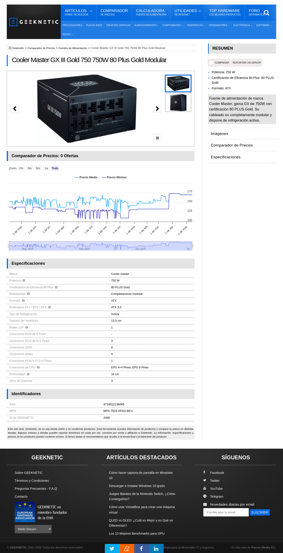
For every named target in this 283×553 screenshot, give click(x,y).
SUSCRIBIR (214, 521)
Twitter (211, 480)
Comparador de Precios (44, 48)
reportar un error (247, 62)
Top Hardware (225, 12)
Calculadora (151, 12)
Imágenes (218, 132)
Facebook (214, 473)
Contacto (22, 496)
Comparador (114, 12)
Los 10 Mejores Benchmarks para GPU (139, 533)
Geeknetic (18, 48)
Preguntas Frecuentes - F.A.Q (38, 488)
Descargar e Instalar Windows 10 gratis (139, 486)
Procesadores (72, 25)
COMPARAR (219, 62)
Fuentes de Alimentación (78, 48)
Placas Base (94, 25)
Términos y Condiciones (33, 480)
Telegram (213, 496)
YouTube (213, 488)
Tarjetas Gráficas (118, 25)
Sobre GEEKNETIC (30, 473)
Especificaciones (224, 150)
